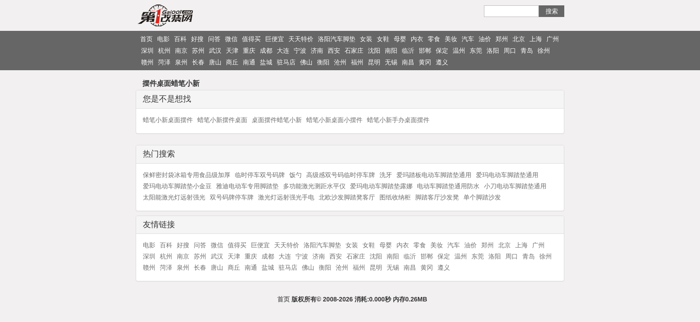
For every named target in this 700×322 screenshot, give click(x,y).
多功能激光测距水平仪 (314, 186)
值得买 (251, 38)
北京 (518, 38)
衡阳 (323, 62)
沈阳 (374, 50)
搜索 (552, 11)
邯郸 (425, 50)
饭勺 (295, 174)
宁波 (300, 50)
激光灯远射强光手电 (286, 197)
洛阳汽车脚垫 (336, 38)
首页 (146, 38)
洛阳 (493, 50)
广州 (552, 38)
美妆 (451, 38)
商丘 (232, 62)
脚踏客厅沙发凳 (437, 197)
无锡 (391, 62)
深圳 (147, 50)
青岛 (527, 50)
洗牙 (385, 174)
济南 (317, 50)
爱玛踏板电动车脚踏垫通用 (433, 174)
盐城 (266, 62)
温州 (459, 50)
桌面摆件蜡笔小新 (277, 119)
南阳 (391, 50)
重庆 (249, 50)
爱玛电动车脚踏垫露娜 (381, 186)
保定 (442, 50)
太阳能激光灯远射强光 (174, 197)
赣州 (147, 62)
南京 (181, 50)
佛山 (306, 62)
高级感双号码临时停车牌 (340, 174)
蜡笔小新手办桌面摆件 (398, 119)
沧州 (340, 62)
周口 (510, 50)
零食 (434, 38)
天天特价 (300, 38)
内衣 (417, 38)
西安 (334, 50)
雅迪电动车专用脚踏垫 (247, 186)
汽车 (468, 38)
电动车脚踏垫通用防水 (448, 186)
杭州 (164, 50)
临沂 (408, 50)
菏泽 (164, 62)
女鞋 (383, 38)
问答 (214, 38)
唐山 (215, 62)
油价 (485, 38)
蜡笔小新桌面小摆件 (334, 119)
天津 (232, 50)
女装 (366, 38)
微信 (231, 38)
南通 (249, 62)
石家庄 (354, 50)
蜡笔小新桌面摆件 (168, 119)
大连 (283, 50)
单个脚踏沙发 (482, 197)
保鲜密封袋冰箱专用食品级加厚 (186, 174)
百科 (180, 38)
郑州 (502, 38)
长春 (198, 62)
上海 (535, 38)
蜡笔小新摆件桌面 (222, 119)
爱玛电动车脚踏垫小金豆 (177, 186)
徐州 (544, 50)
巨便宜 (274, 38)
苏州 (198, 50)
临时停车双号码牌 (260, 174)
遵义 (442, 62)
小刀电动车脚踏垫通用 (515, 186)
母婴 (400, 38)
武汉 (215, 50)
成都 (266, 50)
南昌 (408, 62)
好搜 (197, 38)
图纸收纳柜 (395, 197)
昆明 (374, 62)
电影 (163, 38)
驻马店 (286, 62)
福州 (357, 62)
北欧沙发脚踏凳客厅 (347, 197)
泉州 (181, 62)
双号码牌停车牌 (232, 197)
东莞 (476, 50)
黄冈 (425, 62)
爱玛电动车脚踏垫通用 (507, 174)
